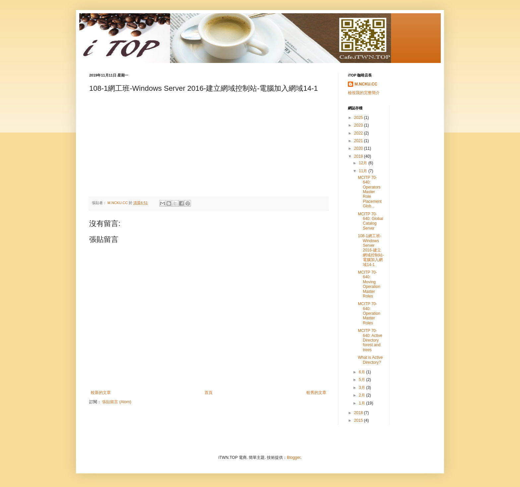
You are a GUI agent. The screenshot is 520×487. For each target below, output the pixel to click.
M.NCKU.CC (366, 84)
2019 (359, 156)
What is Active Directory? (370, 359)
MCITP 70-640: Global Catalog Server (370, 221)
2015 (359, 420)
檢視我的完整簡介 (364, 92)
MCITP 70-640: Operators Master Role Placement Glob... (370, 191)
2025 (359, 117)
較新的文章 (101, 392)
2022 (359, 133)
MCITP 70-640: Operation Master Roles (369, 313)
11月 (363, 171)
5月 (362, 379)
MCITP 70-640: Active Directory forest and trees (370, 340)
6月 (362, 372)
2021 (359, 140)
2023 (359, 125)
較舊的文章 (316, 392)
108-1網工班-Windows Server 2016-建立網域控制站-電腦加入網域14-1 (371, 250)
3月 (362, 387)
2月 (362, 395)
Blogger (293, 457)
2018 (359, 412)
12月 (363, 163)
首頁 (209, 392)
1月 (362, 403)
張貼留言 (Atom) (116, 402)
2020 (359, 148)
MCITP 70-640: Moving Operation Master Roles (369, 284)
